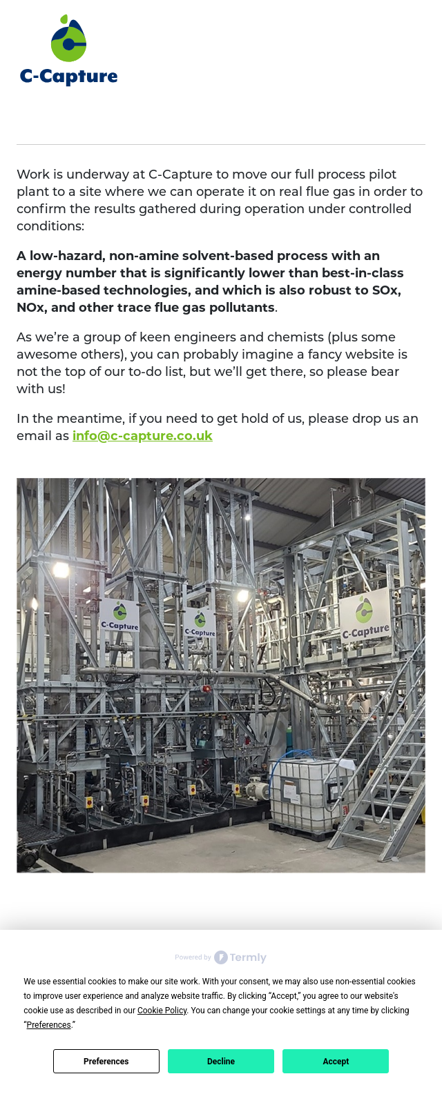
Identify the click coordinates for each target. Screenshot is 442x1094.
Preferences (106, 1061)
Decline (221, 1061)
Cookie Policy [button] (161, 1010)
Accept (336, 1061)
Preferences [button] (49, 1025)
